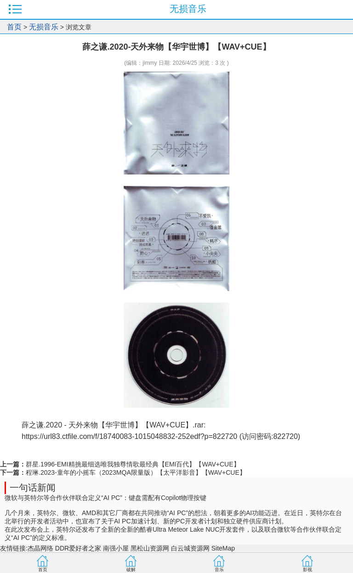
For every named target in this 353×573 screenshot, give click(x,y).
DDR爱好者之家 (78, 548)
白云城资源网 (190, 548)
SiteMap (223, 548)
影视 (307, 569)
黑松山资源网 (150, 548)
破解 (131, 569)
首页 (14, 27)
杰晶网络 (40, 548)
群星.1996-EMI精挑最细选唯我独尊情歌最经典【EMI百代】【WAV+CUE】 (133, 464)
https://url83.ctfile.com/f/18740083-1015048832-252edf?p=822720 (129, 436)
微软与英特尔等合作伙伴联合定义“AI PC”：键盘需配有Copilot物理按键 (105, 497)
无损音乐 (43, 27)
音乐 (219, 569)
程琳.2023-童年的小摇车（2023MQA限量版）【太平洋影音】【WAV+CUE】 (136, 472)
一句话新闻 (33, 488)
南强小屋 (116, 548)
